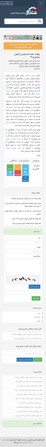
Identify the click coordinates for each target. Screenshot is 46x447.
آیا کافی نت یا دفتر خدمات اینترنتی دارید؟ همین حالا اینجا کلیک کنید (23, 46)
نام (39, 238)
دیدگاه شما (37, 256)
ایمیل (38, 247)
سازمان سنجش (30, 75)
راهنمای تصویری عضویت (25, 359)
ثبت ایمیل (38, 359)
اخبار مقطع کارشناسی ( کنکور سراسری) (24, 64)
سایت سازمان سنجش (13, 138)
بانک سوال (39, 317)
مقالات (39, 321)
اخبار (30, 61)
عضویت (4, 3)
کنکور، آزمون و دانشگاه (21, 63)
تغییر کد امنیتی (34, 286)
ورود (10, 3)
